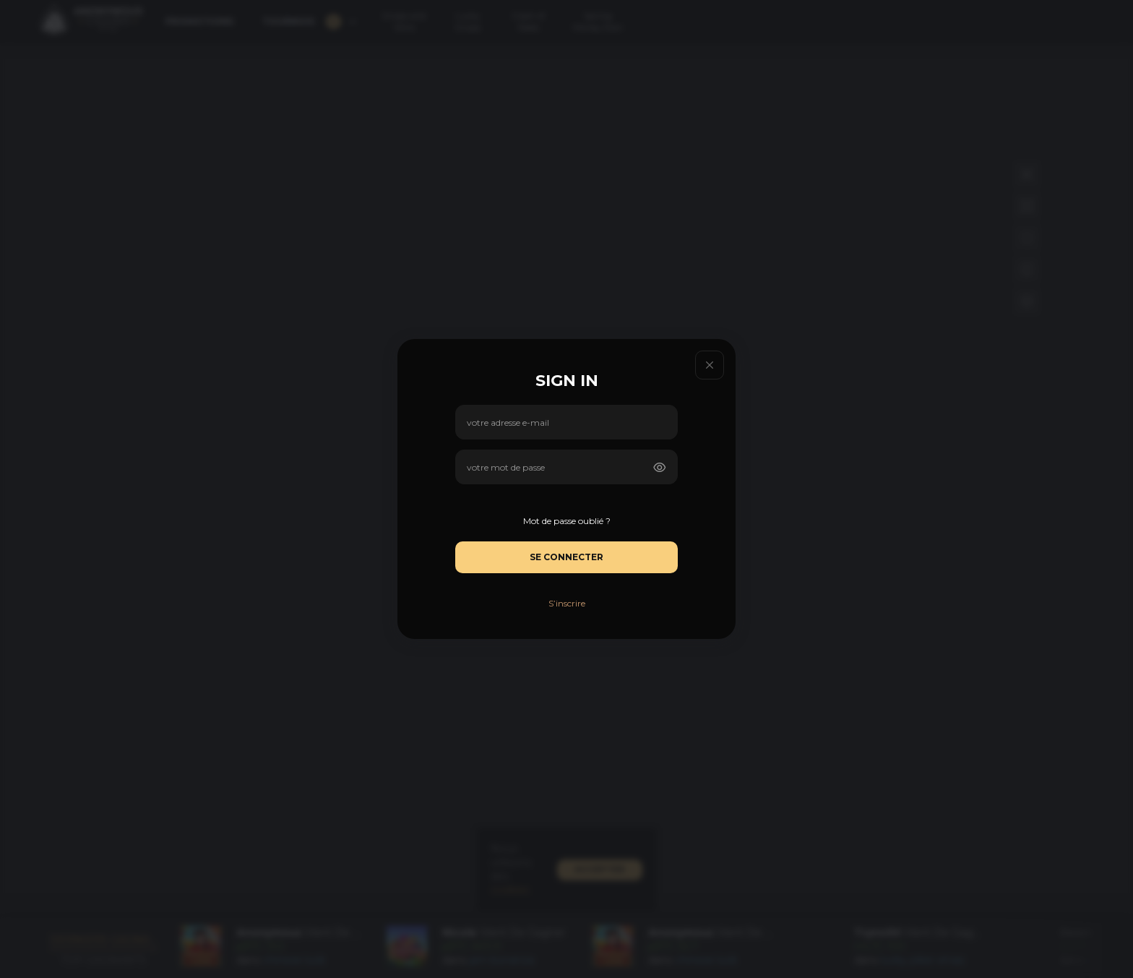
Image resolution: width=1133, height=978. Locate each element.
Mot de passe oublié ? (567, 520)
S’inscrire (566, 603)
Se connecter (566, 557)
